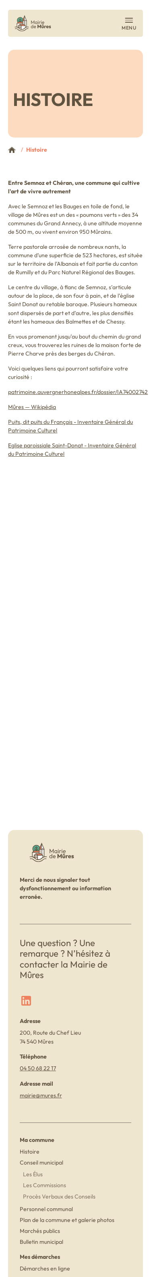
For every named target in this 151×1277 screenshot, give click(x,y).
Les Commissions (44, 1185)
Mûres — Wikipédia (32, 407)
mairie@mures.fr (41, 1095)
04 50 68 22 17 (38, 1068)
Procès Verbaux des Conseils (59, 1196)
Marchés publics (40, 1231)
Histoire (29, 1151)
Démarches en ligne (45, 1268)
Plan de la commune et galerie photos (67, 1220)
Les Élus (33, 1174)
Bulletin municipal (41, 1241)
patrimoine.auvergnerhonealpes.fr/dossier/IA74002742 (78, 392)
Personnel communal (46, 1209)
